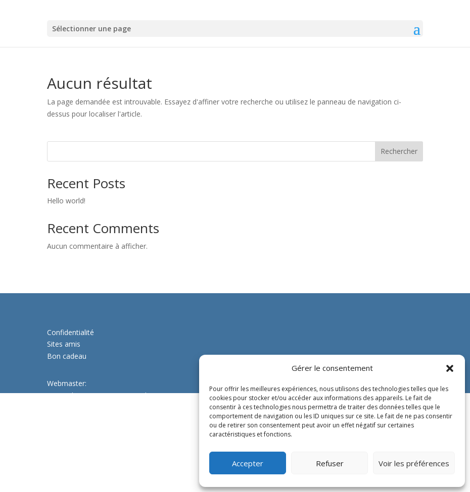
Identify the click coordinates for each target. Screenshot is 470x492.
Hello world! (66, 200)
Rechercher (399, 151)
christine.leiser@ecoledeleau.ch (97, 458)
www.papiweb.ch (74, 407)
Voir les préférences (414, 463)
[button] (450, 368)
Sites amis (63, 344)
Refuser (330, 463)
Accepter (247, 463)
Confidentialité (70, 332)
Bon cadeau (66, 356)
